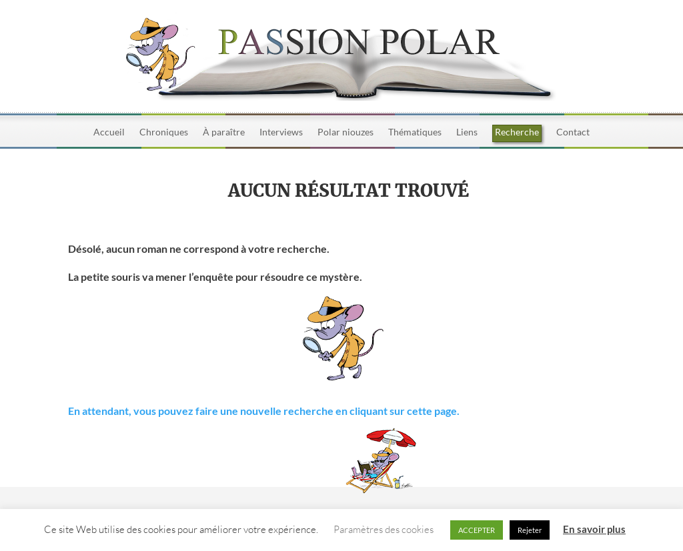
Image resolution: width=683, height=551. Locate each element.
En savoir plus (594, 529)
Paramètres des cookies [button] (383, 529)
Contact (573, 132)
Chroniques (163, 132)
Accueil (109, 132)
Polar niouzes (345, 132)
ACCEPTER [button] (476, 530)
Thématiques (415, 132)
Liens (467, 132)
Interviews (281, 132)
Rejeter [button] (530, 530)
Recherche (517, 131)
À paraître (224, 132)
